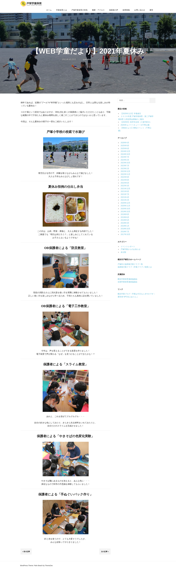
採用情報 (126, 10)
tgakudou (87, 59)
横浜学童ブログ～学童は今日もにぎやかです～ (136, 294)
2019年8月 (125, 214)
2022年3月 (125, 186)
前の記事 (27, 551)
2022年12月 (125, 171)
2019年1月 (125, 226)
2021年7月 (125, 194)
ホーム (49, 10)
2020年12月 (125, 203)
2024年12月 (125, 151)
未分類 (123, 252)
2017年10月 (125, 234)
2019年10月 (125, 211)
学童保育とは (61, 10)
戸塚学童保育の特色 (79, 10)
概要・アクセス (98, 10)
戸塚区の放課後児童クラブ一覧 (130, 264)
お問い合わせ (139, 10)
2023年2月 (125, 168)
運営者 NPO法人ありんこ (128, 297)
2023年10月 (125, 163)
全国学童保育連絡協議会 (127, 282)
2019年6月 (125, 217)
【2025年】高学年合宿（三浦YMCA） (136, 122)
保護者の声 (113, 10)
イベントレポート (106, 59)
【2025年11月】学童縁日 (131, 113)
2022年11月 (125, 174)
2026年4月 (125, 143)
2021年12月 (125, 189)
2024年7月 (125, 157)
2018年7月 (125, 232)
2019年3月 (125, 223)
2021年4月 (125, 197)
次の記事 (104, 551)
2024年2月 (125, 160)
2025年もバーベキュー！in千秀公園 (135, 125)
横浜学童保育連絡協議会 (127, 279)
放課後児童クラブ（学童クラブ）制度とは (135, 267)
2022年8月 (125, 180)
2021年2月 (125, 200)
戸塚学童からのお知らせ (130, 249)
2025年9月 (125, 146)
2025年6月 (125, 148)
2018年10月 (125, 229)
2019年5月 (125, 220)
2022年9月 (125, 177)
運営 (151, 10)
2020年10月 (125, 209)
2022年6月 (125, 183)
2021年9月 (125, 191)
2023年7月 (125, 166)
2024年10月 (125, 154)
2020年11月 (125, 206)
